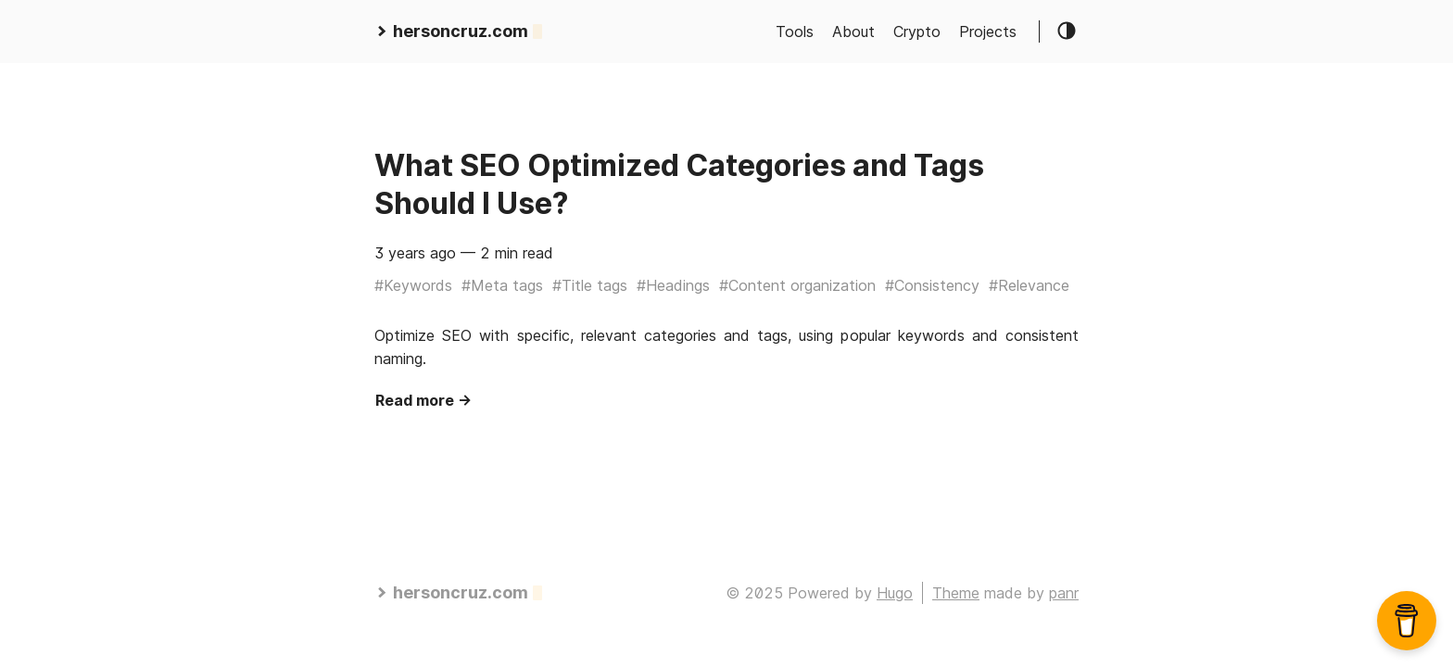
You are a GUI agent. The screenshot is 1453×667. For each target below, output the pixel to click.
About (853, 31)
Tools (795, 31)
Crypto (917, 31)
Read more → (423, 400)
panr (1064, 593)
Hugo (895, 593)
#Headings (673, 285)
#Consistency (932, 285)
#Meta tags (502, 285)
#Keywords (413, 285)
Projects (988, 31)
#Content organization (797, 285)
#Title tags (589, 285)
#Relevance (1029, 285)
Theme (955, 593)
